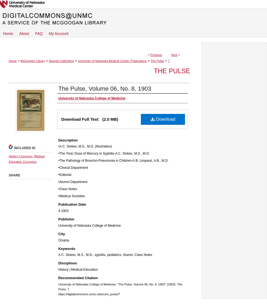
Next (174, 55)
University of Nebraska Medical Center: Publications (112, 61)
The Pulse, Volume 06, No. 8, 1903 (104, 88)
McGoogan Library (32, 61)
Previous (156, 55)
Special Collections (61, 61)
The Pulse (157, 61)
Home (13, 61)
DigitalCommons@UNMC (133, 19)
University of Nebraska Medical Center (133, 4)
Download (163, 119)
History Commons (20, 156)
